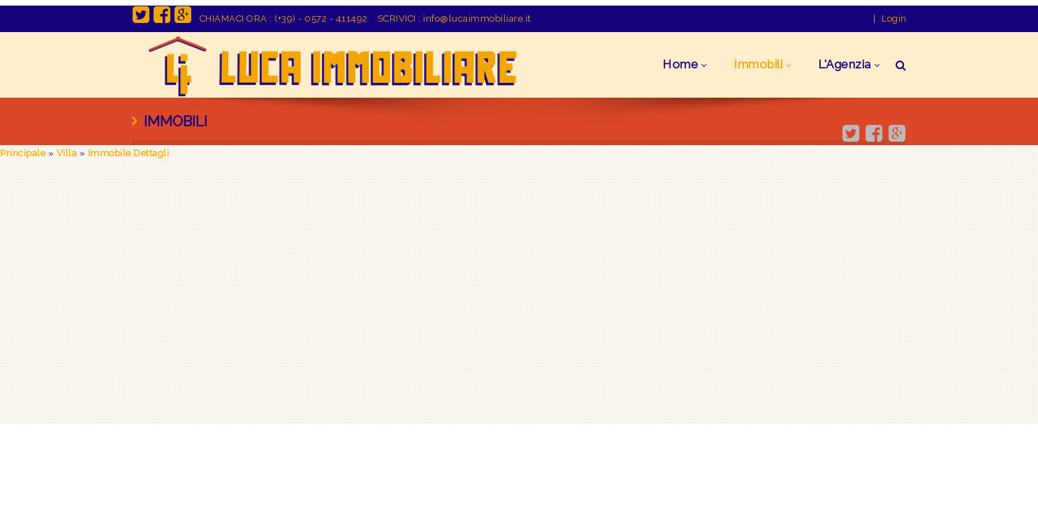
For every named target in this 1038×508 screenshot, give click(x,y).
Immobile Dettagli (129, 153)
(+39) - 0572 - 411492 (321, 18)
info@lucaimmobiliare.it (477, 18)
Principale (22, 153)
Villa (67, 153)
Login (894, 18)
